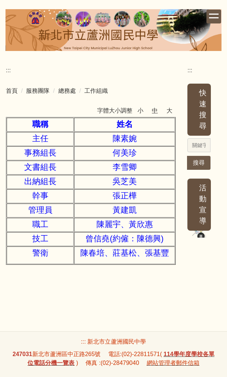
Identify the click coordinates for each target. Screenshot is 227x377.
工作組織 (96, 91)
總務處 (67, 91)
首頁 (12, 91)
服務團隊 (38, 91)
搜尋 (199, 163)
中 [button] (155, 110)
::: (8, 70)
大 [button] (169, 110)
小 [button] (140, 110)
